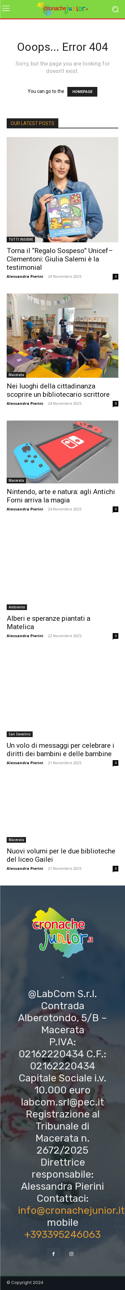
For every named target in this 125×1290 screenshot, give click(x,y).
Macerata (16, 374)
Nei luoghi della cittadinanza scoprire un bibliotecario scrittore (58, 390)
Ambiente (17, 607)
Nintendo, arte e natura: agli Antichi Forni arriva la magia (61, 496)
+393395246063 (62, 1234)
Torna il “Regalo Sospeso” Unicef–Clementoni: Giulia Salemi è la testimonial (60, 259)
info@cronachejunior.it (71, 1210)
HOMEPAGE (82, 92)
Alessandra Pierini (25, 276)
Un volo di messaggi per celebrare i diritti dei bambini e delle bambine (60, 749)
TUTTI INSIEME (21, 239)
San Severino (20, 734)
